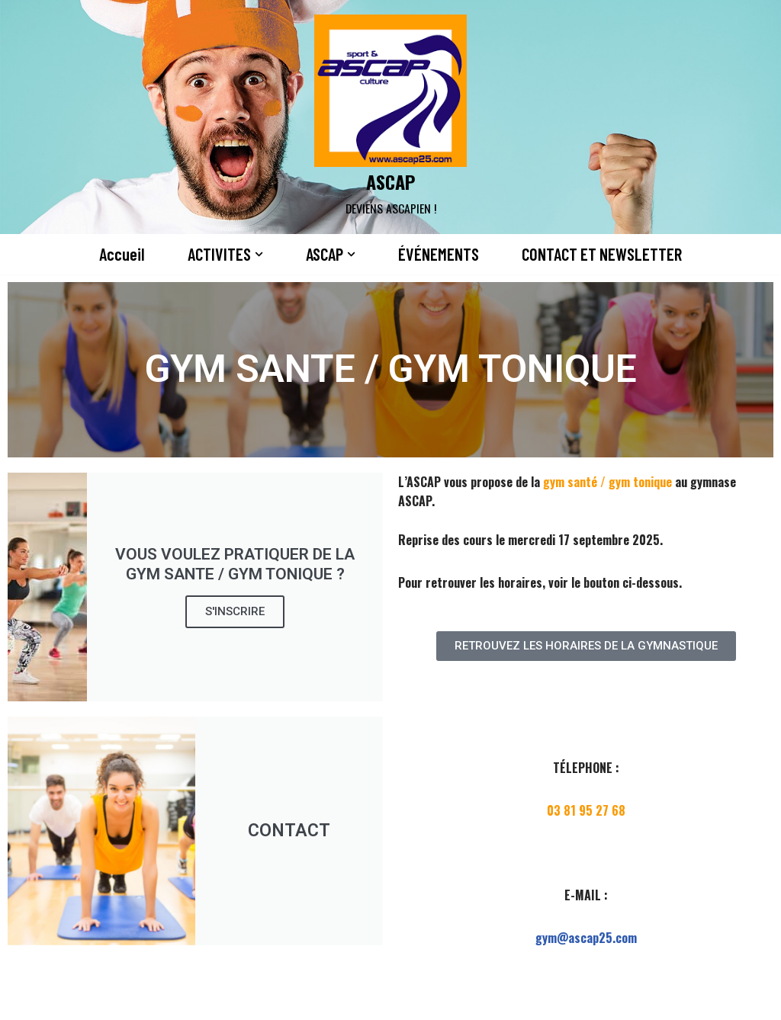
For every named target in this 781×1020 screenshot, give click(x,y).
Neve (25, 999)
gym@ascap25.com (586, 938)
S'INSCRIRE (235, 612)
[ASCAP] (390, 117)
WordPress (168, 999)
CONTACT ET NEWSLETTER (602, 254)
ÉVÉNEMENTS (437, 254)
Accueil (121, 254)
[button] (258, 254)
